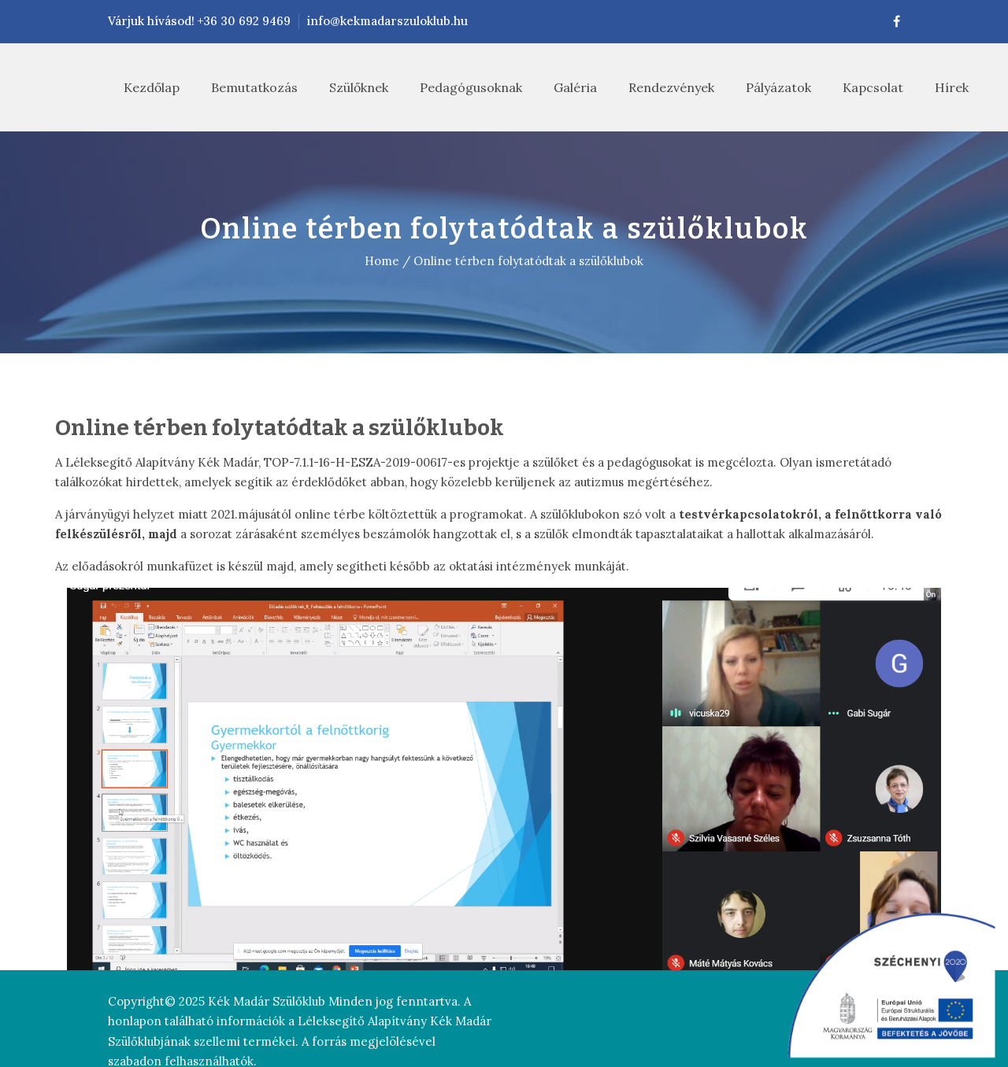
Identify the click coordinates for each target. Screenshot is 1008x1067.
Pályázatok (762, 87)
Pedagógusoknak (455, 87)
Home (382, 260)
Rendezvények (656, 87)
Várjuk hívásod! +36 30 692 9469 (146, 20)
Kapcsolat (857, 87)
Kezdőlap (136, 87)
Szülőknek (342, 87)
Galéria (559, 87)
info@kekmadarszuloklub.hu (334, 20)
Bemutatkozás (238, 87)
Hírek (936, 87)
